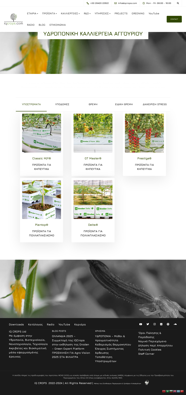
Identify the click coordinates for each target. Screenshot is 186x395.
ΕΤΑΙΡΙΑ (31, 13)
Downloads (16, 324)
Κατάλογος (35, 324)
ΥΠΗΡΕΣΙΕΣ (102, 13)
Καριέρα (80, 324)
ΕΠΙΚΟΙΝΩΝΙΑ (57, 24)
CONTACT (174, 19)
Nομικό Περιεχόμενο (152, 341)
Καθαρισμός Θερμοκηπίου (113, 344)
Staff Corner (146, 353)
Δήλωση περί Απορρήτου (155, 345)
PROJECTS (121, 13)
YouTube (154, 13)
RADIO (30, 24)
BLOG (42, 24)
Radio (50, 324)
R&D (86, 13)
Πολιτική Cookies (149, 349)
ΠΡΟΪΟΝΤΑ (48, 13)
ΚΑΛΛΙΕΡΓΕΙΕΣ (69, 13)
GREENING (138, 13)
